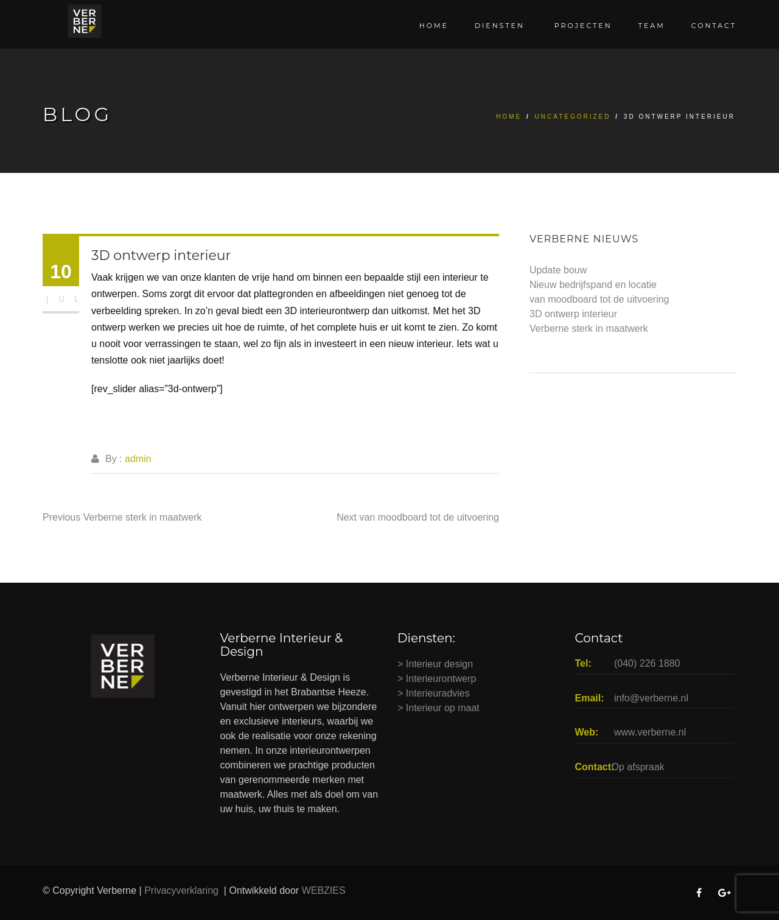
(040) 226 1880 (647, 663)
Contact (713, 25)
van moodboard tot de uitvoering (599, 299)
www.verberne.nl (650, 732)
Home (434, 25)
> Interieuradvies (433, 693)
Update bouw (558, 270)
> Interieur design (435, 664)
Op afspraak (638, 767)
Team (651, 25)
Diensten (501, 25)
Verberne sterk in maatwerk (588, 328)
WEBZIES (325, 890)
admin (138, 459)
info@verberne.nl (651, 698)
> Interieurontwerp (436, 678)
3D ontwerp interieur (573, 314)
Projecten (583, 25)
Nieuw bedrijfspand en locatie (593, 284)
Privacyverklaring (182, 890)
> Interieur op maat (438, 708)
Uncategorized (573, 116)
